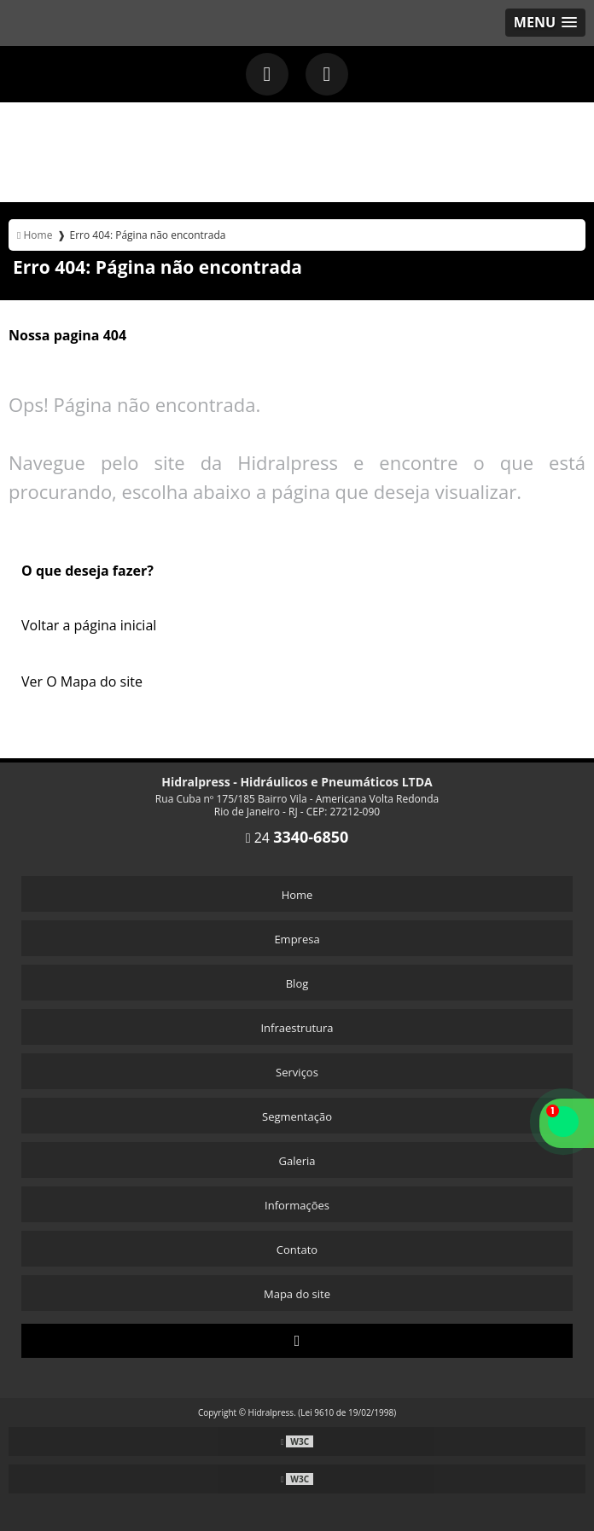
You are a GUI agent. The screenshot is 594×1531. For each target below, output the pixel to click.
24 (297, 837)
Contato (297, 1249)
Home (297, 894)
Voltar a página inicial (88, 625)
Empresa (296, 939)
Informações (297, 1205)
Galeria (296, 1161)
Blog (297, 983)
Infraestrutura (296, 1027)
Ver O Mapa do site (82, 681)
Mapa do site (297, 1294)
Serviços (297, 1072)
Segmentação (297, 1116)
